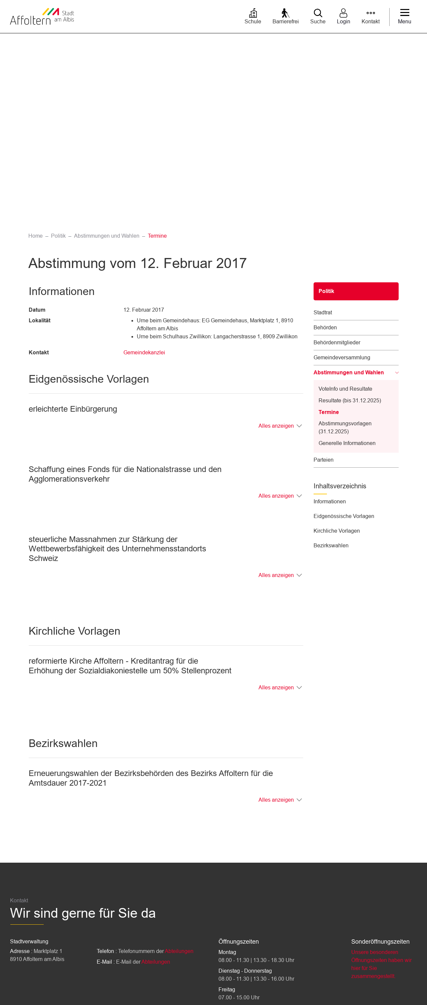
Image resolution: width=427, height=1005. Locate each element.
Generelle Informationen (347, 358)
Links (411, 988)
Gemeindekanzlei (144, 267)
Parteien (324, 375)
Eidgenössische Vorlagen (344, 431)
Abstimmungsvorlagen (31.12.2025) (345, 342)
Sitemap (372, 988)
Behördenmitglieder (337, 257)
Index (393, 988)
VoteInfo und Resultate (345, 304)
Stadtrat (323, 227)
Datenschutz (344, 988)
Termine (329, 328)
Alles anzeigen (276, 341)
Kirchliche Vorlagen (337, 446)
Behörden (325, 242)
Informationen (330, 416)
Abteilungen (179, 866)
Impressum (312, 988)
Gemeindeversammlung (342, 272)
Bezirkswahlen (331, 460)
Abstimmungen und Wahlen (349, 287)
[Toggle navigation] (404, 17)
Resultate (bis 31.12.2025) (350, 315)
